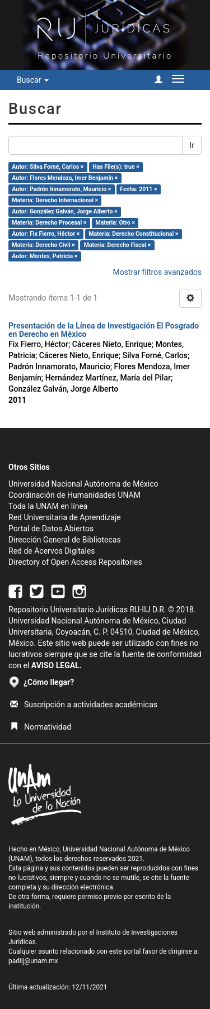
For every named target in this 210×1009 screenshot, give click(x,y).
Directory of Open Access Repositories (75, 562)
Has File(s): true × (115, 166)
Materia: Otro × (115, 222)
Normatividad (40, 726)
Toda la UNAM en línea (47, 506)
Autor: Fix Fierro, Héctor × (46, 233)
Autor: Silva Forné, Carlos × (47, 166)
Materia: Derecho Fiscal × (117, 245)
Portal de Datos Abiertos (51, 528)
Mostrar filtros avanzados (157, 272)
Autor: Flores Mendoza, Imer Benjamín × (65, 178)
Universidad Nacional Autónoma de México (83, 483)
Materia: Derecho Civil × (43, 245)
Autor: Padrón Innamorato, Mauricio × (61, 189)
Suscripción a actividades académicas (83, 704)
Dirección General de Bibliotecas (64, 539)
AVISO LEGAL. (56, 665)
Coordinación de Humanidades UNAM (74, 495)
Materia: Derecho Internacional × (55, 200)
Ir (191, 145)
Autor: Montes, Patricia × (44, 256)
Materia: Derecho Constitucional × (133, 233)
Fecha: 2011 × (138, 189)
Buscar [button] (33, 79)
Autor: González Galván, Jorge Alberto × (64, 211)
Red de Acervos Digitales (51, 550)
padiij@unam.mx (33, 961)
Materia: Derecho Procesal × (49, 222)
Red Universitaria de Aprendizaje (64, 517)
